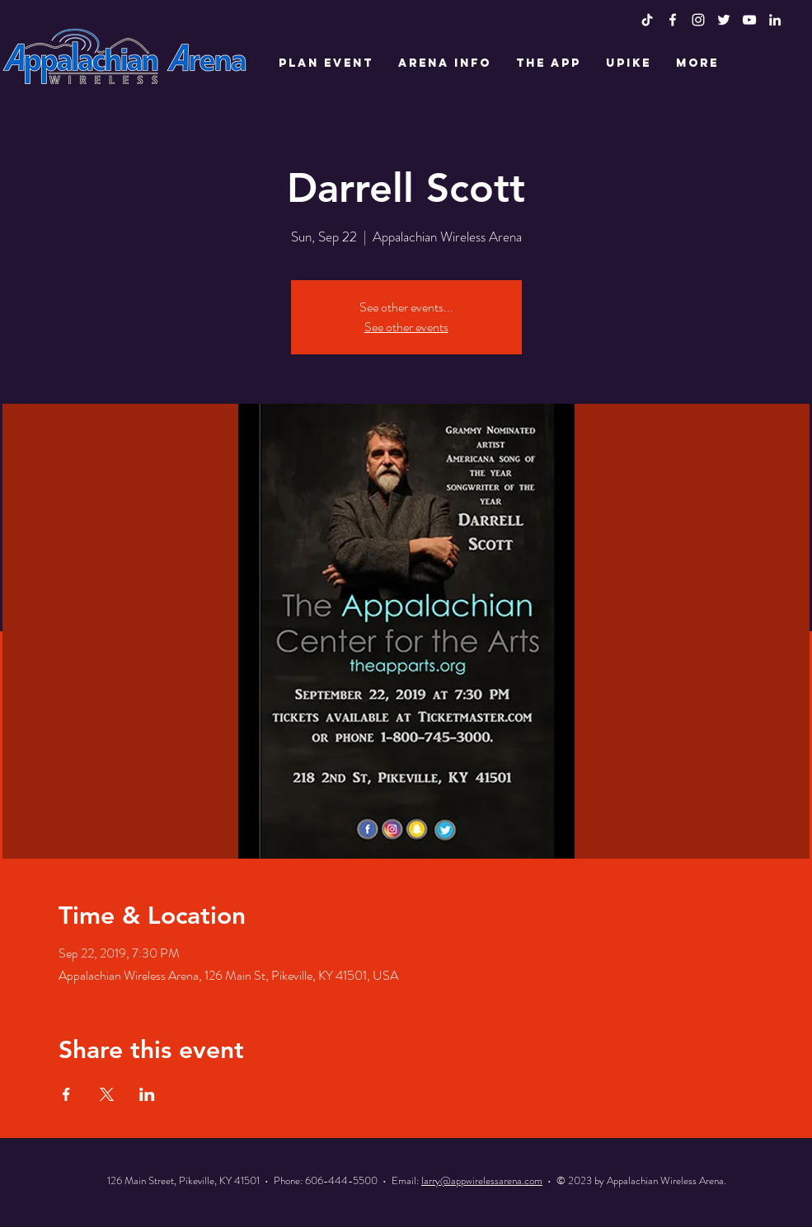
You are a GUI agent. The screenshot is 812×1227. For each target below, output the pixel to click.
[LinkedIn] (775, 20)
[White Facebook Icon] (672, 20)
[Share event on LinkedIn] (147, 1094)
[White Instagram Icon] (698, 20)
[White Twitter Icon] (724, 20)
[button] (326, 63)
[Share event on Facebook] (66, 1094)
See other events (406, 326)
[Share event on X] (107, 1094)
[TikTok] (647, 20)
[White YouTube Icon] (749, 20)
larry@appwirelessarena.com (481, 1180)
